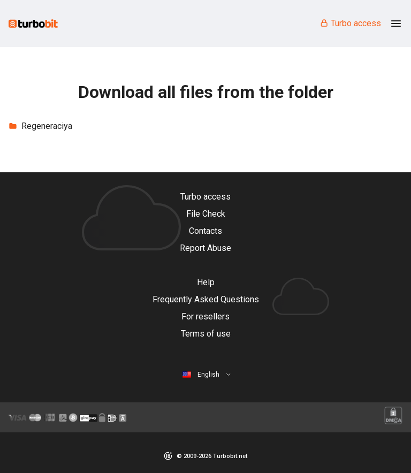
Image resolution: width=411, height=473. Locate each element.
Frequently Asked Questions (206, 299)
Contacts (205, 231)
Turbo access (350, 23)
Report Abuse (205, 248)
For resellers (205, 316)
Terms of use (206, 334)
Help (206, 282)
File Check (205, 214)
